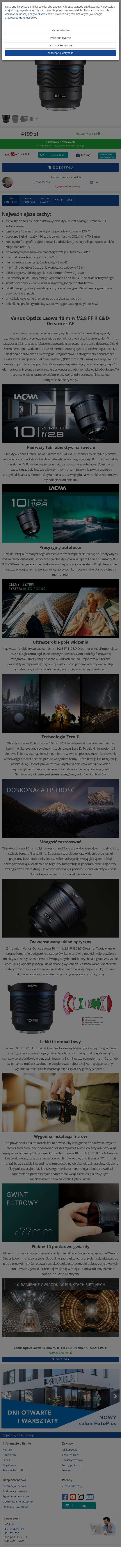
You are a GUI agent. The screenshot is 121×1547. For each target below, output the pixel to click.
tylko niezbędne (60, 30)
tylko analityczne (60, 38)
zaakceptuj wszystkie (60, 53)
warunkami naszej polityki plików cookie (29, 14)
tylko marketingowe (60, 45)
